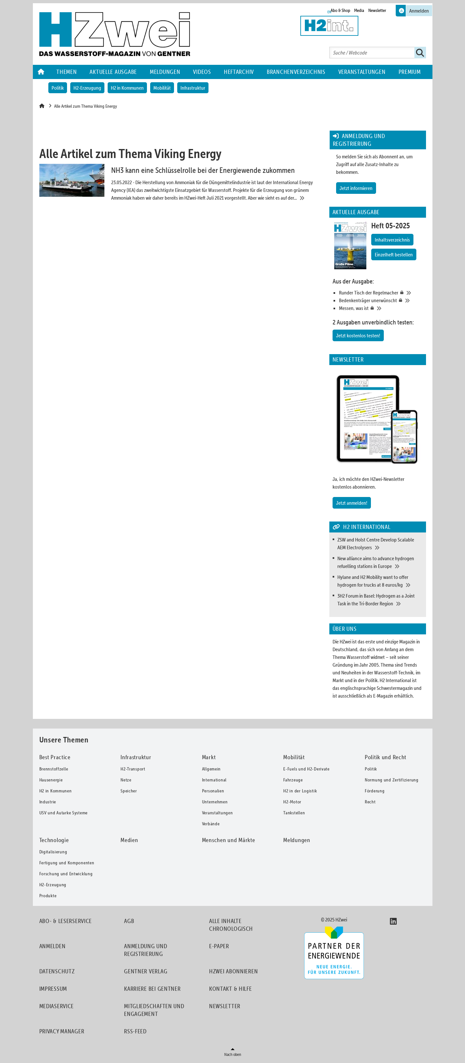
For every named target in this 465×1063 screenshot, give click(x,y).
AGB (129, 921)
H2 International (395, 680)
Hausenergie (51, 780)
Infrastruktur (192, 87)
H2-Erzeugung (87, 87)
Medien (129, 840)
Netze (126, 780)
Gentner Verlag (145, 971)
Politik (58, 87)
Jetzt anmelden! (351, 503)
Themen (66, 71)
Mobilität (162, 87)
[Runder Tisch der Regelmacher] (381, 292)
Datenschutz (57, 971)
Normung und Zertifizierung (392, 780)
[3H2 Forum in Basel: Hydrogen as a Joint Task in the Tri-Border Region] (380, 599)
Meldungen (165, 71)
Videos (202, 71)
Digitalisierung (53, 852)
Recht (370, 802)
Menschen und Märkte (228, 840)
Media (359, 10)
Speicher (129, 791)
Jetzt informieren (356, 188)
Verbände (211, 824)
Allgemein (211, 769)
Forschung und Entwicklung (66, 874)
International (214, 780)
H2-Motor (292, 802)
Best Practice (55, 757)
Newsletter (377, 10)
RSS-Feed (135, 1031)
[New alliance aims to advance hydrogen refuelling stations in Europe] (380, 562)
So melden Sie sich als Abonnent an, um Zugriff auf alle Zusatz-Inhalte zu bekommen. (374, 164)
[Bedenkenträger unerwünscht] (381, 300)
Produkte (48, 896)
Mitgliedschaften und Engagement (154, 1010)
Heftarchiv (239, 71)
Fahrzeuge (293, 780)
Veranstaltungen (362, 71)
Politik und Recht (385, 757)
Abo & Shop (340, 10)
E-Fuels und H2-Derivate (306, 769)
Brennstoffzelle (53, 769)
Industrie (47, 802)
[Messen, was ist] (381, 308)
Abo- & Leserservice (65, 921)
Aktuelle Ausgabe (113, 71)
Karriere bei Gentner (152, 988)
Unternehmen (215, 802)
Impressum (53, 988)
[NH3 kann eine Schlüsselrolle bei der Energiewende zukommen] (179, 183)
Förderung (374, 791)
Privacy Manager (61, 1031)
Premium (410, 71)
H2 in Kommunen (127, 87)
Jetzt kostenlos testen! (358, 335)
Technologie (54, 840)
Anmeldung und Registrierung (145, 950)
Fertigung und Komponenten (66, 863)
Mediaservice (56, 1006)
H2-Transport (133, 769)
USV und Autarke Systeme (63, 813)
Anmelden (52, 946)
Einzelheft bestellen (394, 254)
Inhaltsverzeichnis (392, 239)
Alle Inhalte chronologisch (231, 925)
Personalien (213, 791)
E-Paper (219, 946)
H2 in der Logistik (300, 791)
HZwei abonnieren (233, 971)
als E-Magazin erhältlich (390, 695)
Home (41, 72)
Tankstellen (294, 813)
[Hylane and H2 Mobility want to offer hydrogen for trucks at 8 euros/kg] (380, 581)
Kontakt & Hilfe (230, 988)
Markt (209, 757)
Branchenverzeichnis (296, 71)
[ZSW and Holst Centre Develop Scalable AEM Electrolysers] (380, 543)
